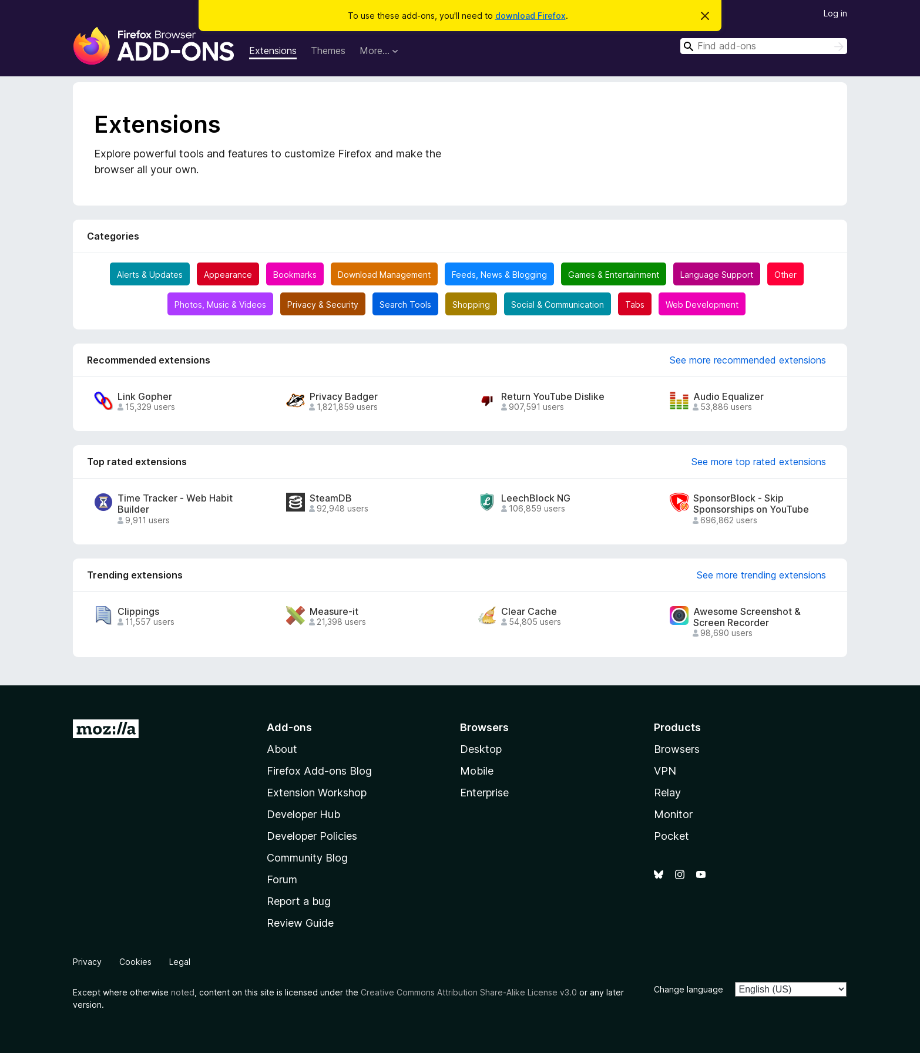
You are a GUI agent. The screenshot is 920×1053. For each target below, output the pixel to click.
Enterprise (484, 792)
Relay (667, 792)
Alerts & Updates (150, 275)
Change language (688, 989)
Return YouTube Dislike (553, 396)
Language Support (716, 275)
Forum (282, 879)
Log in (835, 13)
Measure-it (334, 611)
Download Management (384, 275)
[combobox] (763, 46)
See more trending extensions (761, 575)
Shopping (471, 304)
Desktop (481, 749)
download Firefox (530, 16)
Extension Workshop (317, 792)
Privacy (87, 962)
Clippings (138, 611)
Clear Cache (529, 611)
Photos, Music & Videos (220, 304)
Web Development (702, 304)
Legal (179, 962)
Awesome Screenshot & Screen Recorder (747, 617)
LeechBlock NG (535, 498)
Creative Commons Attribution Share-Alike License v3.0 (469, 992)
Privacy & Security (322, 304)
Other (785, 275)
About (282, 749)
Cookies (135, 962)
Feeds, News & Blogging (499, 275)
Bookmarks (295, 275)
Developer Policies (312, 836)
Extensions (273, 50)
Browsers (677, 749)
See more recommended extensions (748, 360)
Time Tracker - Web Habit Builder (175, 504)
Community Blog (307, 858)
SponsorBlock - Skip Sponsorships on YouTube (751, 504)
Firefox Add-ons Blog (319, 771)
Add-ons (289, 727)
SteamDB (331, 498)
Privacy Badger (344, 396)
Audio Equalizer (728, 396)
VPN (665, 771)
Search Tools (405, 304)
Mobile (476, 771)
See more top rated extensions (758, 461)
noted (182, 992)
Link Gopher (144, 396)
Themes (328, 50)
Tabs (634, 304)
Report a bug (299, 901)
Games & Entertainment (613, 275)
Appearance (228, 275)
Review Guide (300, 923)
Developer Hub (303, 814)
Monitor (673, 814)
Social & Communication (557, 304)
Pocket (671, 836)
